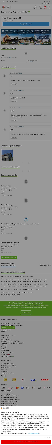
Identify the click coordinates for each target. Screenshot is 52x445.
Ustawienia (47, 437)
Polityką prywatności (34, 433)
